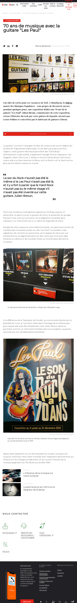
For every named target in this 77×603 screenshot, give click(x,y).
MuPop (68, 102)
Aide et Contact (48, 5)
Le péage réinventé (55, 5)
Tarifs (36, 4)
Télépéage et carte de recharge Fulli (63, 5)
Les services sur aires (42, 5)
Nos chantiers (31, 5)
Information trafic (23, 5)
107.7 (73, 5)
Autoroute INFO (15, 13)
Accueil (5, 13)
